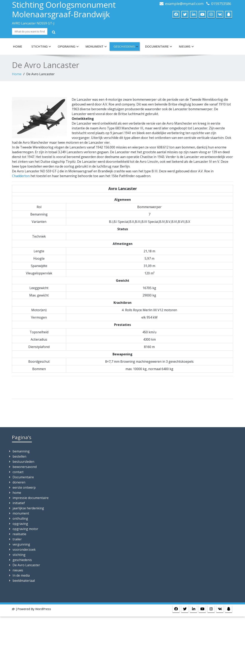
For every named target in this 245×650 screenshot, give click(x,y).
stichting (41, 46)
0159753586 (221, 3)
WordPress (43, 609)
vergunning (21, 544)
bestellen (19, 456)
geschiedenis (126, 46)
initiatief (19, 503)
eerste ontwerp (24, 487)
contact (18, 472)
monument (96, 46)
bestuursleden (23, 462)
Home (17, 74)
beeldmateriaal (24, 581)
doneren (19, 482)
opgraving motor (25, 529)
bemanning (21, 451)
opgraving (68, 46)
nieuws (186, 46)
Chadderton (21, 176)
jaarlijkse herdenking (28, 508)
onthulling (20, 518)
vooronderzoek (24, 550)
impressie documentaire (31, 498)
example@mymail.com (184, 3)
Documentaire (158, 46)
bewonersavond (25, 467)
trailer (17, 539)
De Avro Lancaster (26, 565)
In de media (21, 575)
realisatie (19, 534)
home (17, 46)
